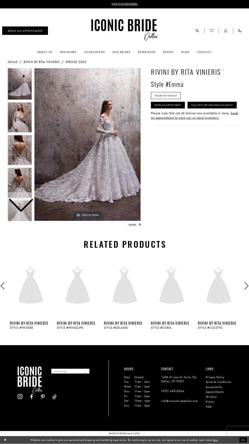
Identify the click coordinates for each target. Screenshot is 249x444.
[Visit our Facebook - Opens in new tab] (65, 384)
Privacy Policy (215, 377)
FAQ (209, 407)
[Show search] (197, 30)
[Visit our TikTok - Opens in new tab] (88, 384)
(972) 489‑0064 (172, 391)
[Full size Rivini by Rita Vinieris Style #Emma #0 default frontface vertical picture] (87, 145)
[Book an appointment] (25, 31)
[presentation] (31, 286)
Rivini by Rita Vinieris (42, 62)
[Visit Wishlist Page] (211, 30)
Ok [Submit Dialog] (243, 440)
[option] (20, 118)
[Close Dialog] (5, 440)
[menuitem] (25, 31)
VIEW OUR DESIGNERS (124, 4)
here (215, 440)
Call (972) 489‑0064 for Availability (178, 117)
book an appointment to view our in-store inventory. (194, 128)
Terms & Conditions (218, 382)
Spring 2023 (76, 62)
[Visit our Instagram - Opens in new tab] (53, 384)
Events (210, 402)
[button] (226, 30)
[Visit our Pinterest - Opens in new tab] (76, 384)
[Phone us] (240, 30)
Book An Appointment (170, 106)
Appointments (215, 392)
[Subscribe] (89, 371)
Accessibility (214, 387)
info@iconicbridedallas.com (179, 401)
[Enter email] (72, 371)
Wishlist (211, 397)
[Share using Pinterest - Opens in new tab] (140, 225)
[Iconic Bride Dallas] (124, 30)
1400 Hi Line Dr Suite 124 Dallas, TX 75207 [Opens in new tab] (179, 379)
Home (13, 62)
